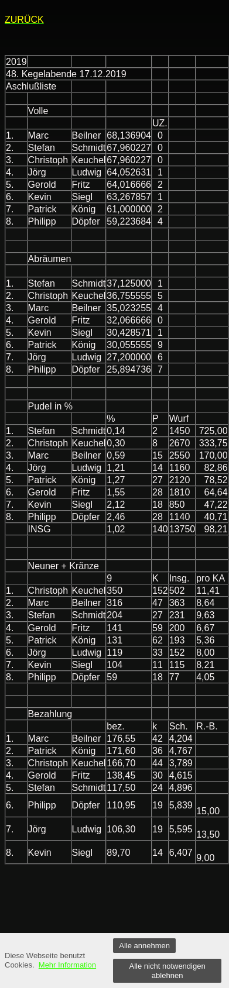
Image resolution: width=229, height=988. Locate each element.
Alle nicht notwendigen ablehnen (167, 970)
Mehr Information (67, 965)
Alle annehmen (144, 945)
